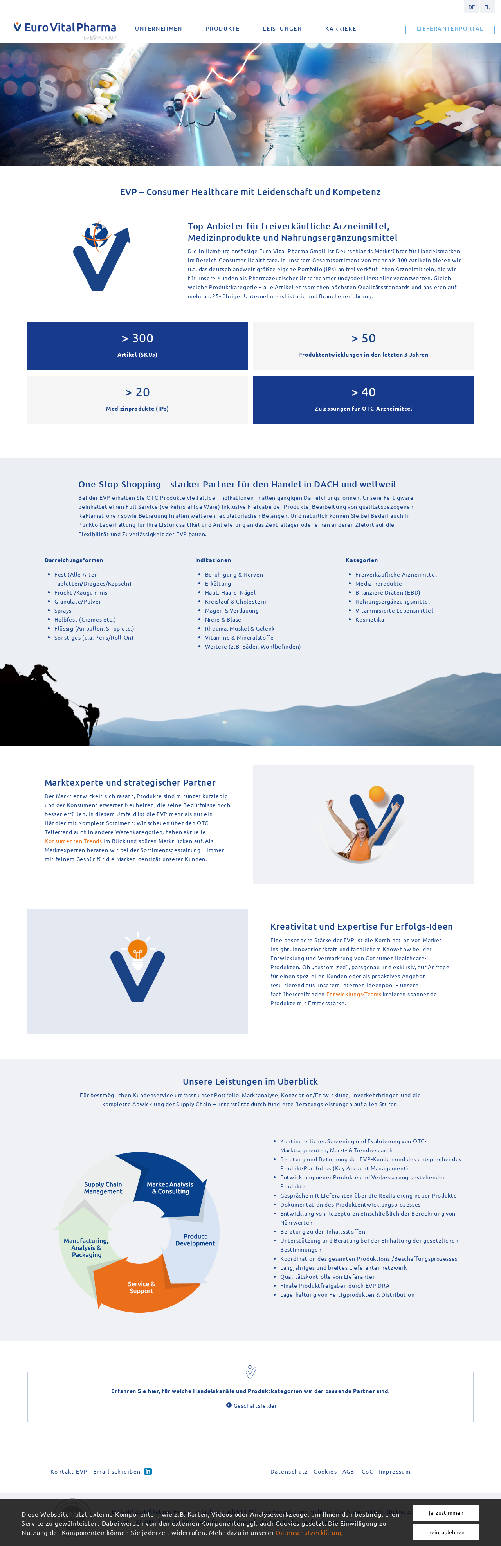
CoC (367, 1471)
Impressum (394, 1471)
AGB (348, 1471)
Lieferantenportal (450, 28)
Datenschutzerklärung (309, 1532)
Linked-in (148, 1471)
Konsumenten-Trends (73, 840)
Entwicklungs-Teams (354, 993)
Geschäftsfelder (255, 1405)
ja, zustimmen (446, 1512)
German (471, 6)
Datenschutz (289, 1471)
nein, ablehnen (446, 1531)
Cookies (325, 1471)
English (487, 6)
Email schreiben (117, 1471)
